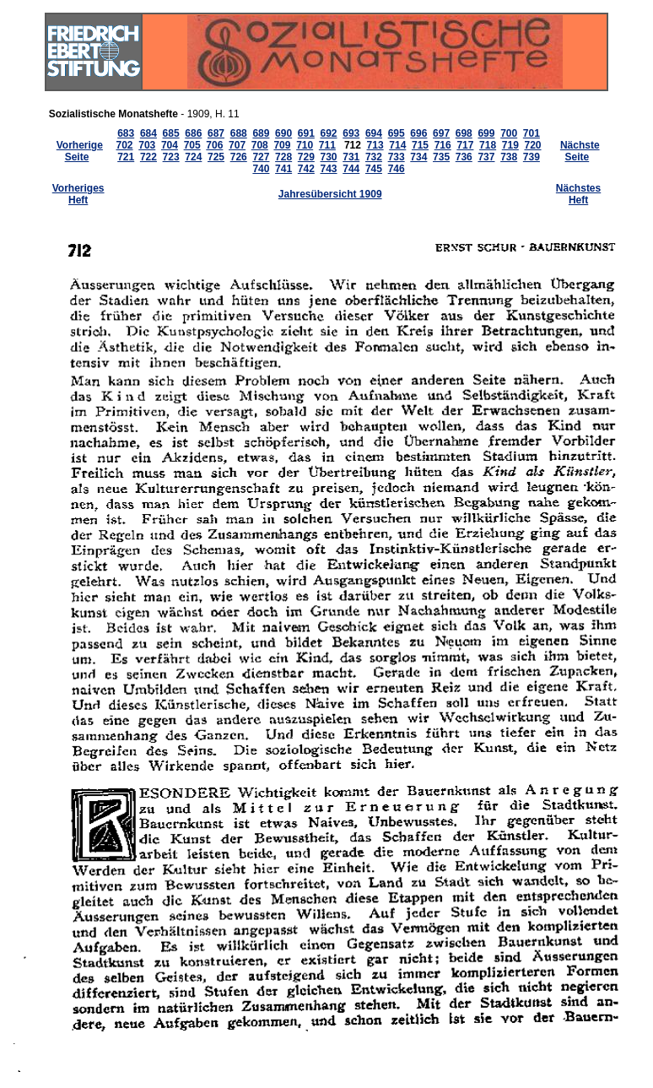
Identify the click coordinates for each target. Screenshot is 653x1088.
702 (124, 145)
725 (216, 157)
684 (148, 133)
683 (125, 133)
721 (125, 157)
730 (329, 157)
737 (486, 157)
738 (508, 157)
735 (441, 157)
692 (329, 133)
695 (396, 133)
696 (418, 133)
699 (486, 133)
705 (192, 145)
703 (146, 145)
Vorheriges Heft (78, 194)
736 (464, 157)
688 (238, 133)
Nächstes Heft (578, 194)
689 (260, 133)
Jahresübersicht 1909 (330, 194)
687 (216, 133)
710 (304, 145)
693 (351, 133)
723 (171, 157)
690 (283, 133)
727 (260, 157)
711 (327, 145)
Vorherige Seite (80, 151)
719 (510, 145)
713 (375, 145)
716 (442, 145)
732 (373, 157)
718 (487, 145)
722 (148, 157)
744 (351, 169)
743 (329, 169)
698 (464, 133)
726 (238, 157)
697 (441, 133)
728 (283, 157)
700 (508, 133)
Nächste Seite (580, 151)
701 (531, 133)
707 (237, 145)
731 (351, 157)
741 (283, 169)
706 (214, 145)
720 (533, 145)
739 (531, 157)
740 (260, 169)
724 (193, 157)
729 (306, 157)
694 (373, 133)
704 (169, 145)
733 (396, 157)
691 (306, 133)
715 (420, 145)
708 (259, 145)
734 (418, 157)
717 (464, 145)
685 (171, 133)
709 (281, 145)
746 (396, 169)
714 (397, 145)
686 (193, 133)
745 (373, 169)
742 (306, 169)
